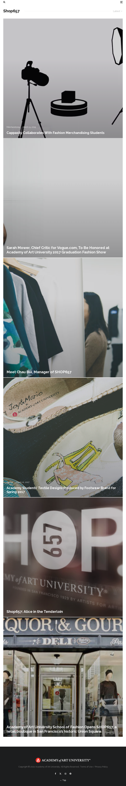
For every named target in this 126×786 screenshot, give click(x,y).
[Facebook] (55, 773)
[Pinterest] (70, 773)
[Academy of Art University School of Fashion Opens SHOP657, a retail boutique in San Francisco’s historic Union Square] (63, 677)
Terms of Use (86, 767)
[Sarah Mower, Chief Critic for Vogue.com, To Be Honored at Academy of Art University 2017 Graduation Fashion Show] (63, 198)
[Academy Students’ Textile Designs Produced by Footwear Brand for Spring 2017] (63, 437)
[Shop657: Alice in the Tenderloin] (63, 557)
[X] (60, 773)
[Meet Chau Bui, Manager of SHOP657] (63, 317)
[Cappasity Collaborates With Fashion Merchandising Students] (63, 78)
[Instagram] (65, 773)
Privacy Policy (101, 767)
